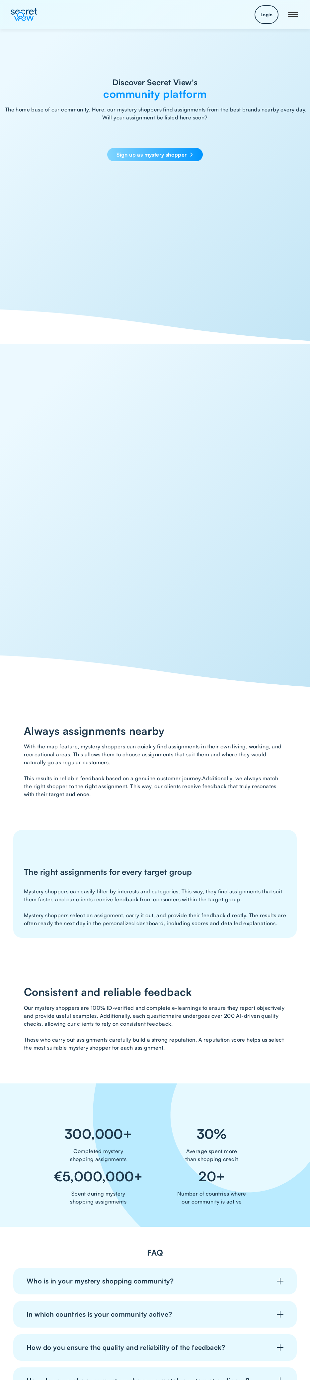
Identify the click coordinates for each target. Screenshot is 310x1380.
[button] (293, 15)
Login (266, 14)
